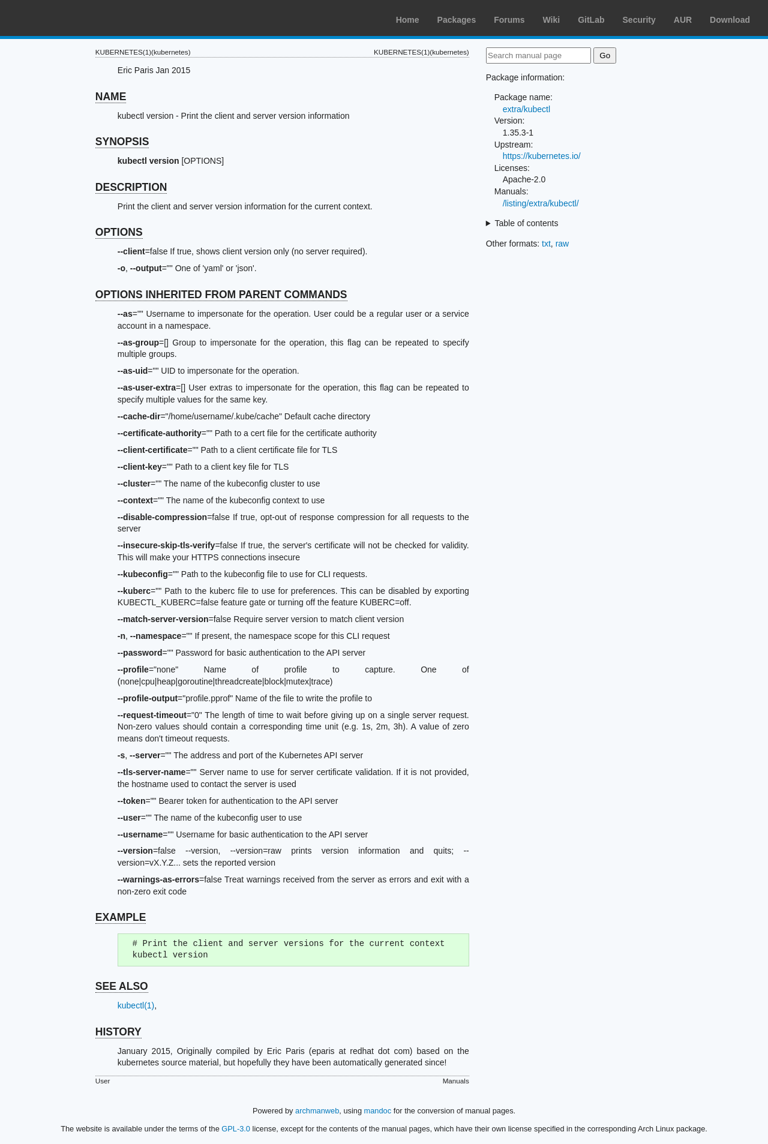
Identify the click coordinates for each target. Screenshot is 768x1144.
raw (562, 243)
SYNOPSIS (122, 142)
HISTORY (118, 1032)
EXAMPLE (120, 917)
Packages (456, 20)
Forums (509, 20)
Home (407, 20)
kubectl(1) (136, 1005)
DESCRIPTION (131, 187)
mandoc (378, 1110)
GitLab (591, 20)
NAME (111, 97)
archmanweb (317, 1110)
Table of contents (527, 223)
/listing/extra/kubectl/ (541, 203)
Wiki (551, 20)
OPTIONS (119, 232)
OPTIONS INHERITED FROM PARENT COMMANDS (221, 295)
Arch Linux (66, 18)
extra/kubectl (526, 109)
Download (730, 20)
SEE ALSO (121, 986)
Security (639, 20)
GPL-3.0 (235, 1128)
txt (546, 243)
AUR (683, 20)
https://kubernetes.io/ (542, 156)
